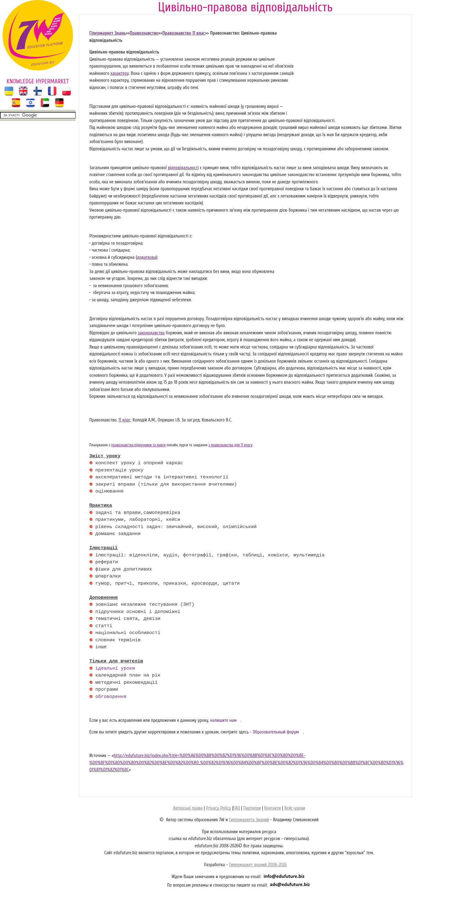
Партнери (252, 808)
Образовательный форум (276, 732)
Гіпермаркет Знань (107, 33)
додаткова (146, 257)
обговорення (110, 697)
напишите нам (223, 720)
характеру (119, 73)
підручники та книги (150, 445)
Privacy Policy (218, 808)
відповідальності (183, 167)
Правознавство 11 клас (183, 33)
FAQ (236, 808)
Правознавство (144, 33)
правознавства (122, 445)
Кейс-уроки (294, 808)
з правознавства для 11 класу (230, 445)
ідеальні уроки (115, 669)
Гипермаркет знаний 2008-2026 (258, 864)
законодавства (151, 333)
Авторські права (188, 808)
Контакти (272, 808)
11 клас (125, 420)
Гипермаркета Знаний (249, 819)
